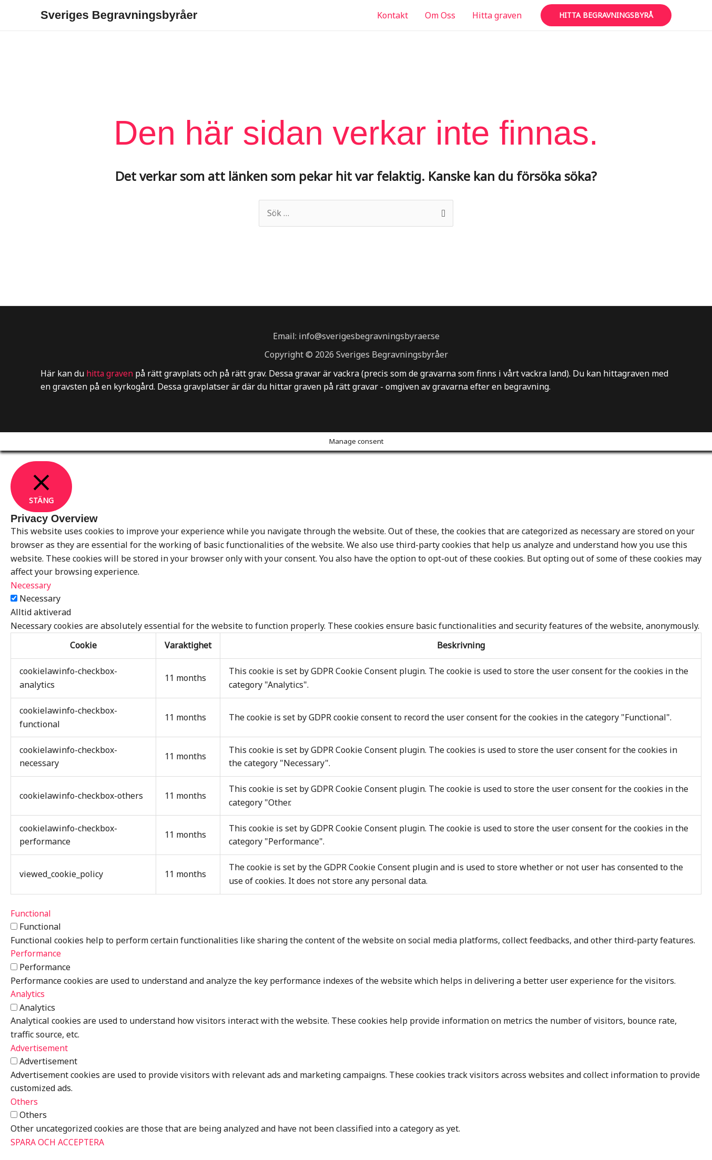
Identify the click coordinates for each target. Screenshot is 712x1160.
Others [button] (24, 1101)
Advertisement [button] (39, 1048)
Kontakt (392, 15)
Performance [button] (36, 954)
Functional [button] (31, 913)
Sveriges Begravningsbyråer (118, 15)
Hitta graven (497, 15)
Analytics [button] (28, 994)
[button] (606, 15)
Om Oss (440, 15)
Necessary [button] (31, 585)
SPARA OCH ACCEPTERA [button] (58, 1142)
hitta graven (110, 373)
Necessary (39, 599)
